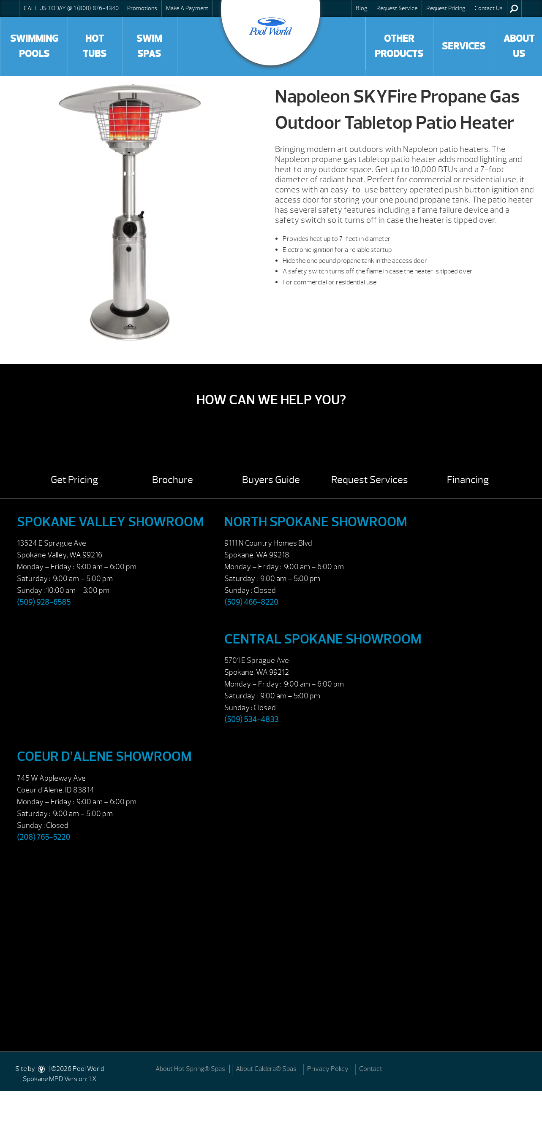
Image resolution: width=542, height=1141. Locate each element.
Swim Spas (149, 46)
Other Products (399, 46)
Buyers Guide (271, 479)
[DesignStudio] (41, 1069)
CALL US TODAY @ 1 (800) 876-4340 (71, 8)
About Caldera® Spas (266, 1069)
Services (463, 46)
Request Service (396, 8)
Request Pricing (446, 8)
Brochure (172, 479)
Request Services (369, 479)
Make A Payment (187, 8)
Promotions (142, 8)
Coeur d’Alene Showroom (104, 756)
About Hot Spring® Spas (190, 1069)
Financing (468, 479)
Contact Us (488, 8)
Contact (370, 1069)
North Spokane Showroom (315, 521)
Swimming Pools (34, 46)
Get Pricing (74, 479)
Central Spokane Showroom (323, 639)
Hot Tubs (94, 46)
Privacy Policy (328, 1069)
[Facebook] (525, 1068)
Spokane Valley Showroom (110, 521)
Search (514, 8)
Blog (362, 8)
